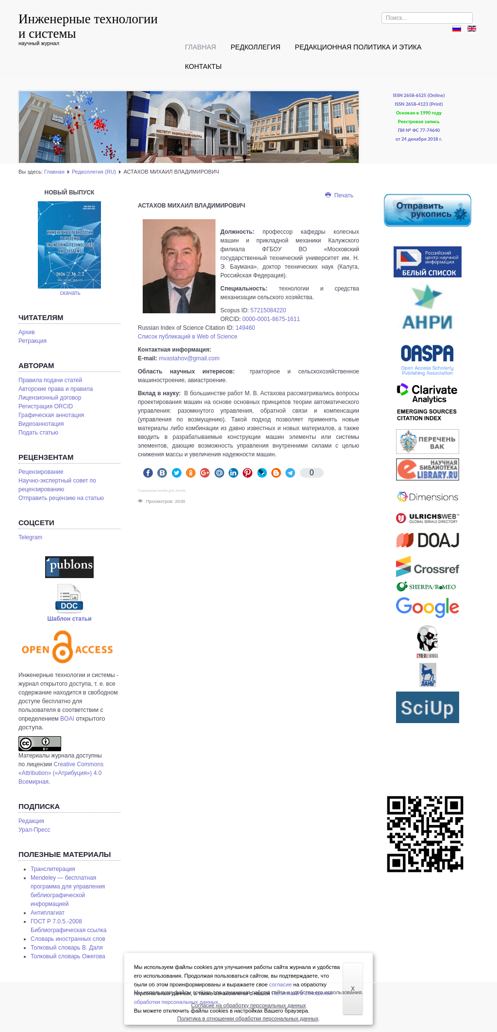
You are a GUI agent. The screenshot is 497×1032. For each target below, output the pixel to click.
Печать (338, 195)
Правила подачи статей (50, 380)
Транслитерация (53, 869)
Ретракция (32, 341)
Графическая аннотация (51, 415)
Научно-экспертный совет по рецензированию (57, 485)
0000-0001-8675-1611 (271, 319)
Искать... (381, 12)
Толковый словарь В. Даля (67, 947)
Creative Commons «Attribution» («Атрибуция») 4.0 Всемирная (60, 773)
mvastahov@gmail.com (189, 358)
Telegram (30, 537)
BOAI (67, 718)
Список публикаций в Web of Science (187, 336)
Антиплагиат (48, 912)
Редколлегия (255, 47)
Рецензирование (41, 471)
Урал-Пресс (34, 829)
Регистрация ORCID (45, 406)
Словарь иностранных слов (68, 938)
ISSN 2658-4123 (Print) (419, 104)
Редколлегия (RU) (94, 172)
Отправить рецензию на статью (61, 498)
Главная (200, 47)
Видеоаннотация (41, 423)
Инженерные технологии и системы (88, 26)
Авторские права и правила (55, 389)
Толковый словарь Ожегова (68, 956)
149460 (245, 327)
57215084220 (268, 310)
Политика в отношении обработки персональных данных (247, 1018)
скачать (70, 293)
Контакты (203, 66)
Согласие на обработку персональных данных (248, 1005)
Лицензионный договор (49, 397)
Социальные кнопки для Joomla (161, 490)
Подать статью (38, 432)
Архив (26, 332)
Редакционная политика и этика (358, 47)
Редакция (31, 821)
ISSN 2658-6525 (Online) (419, 95)
